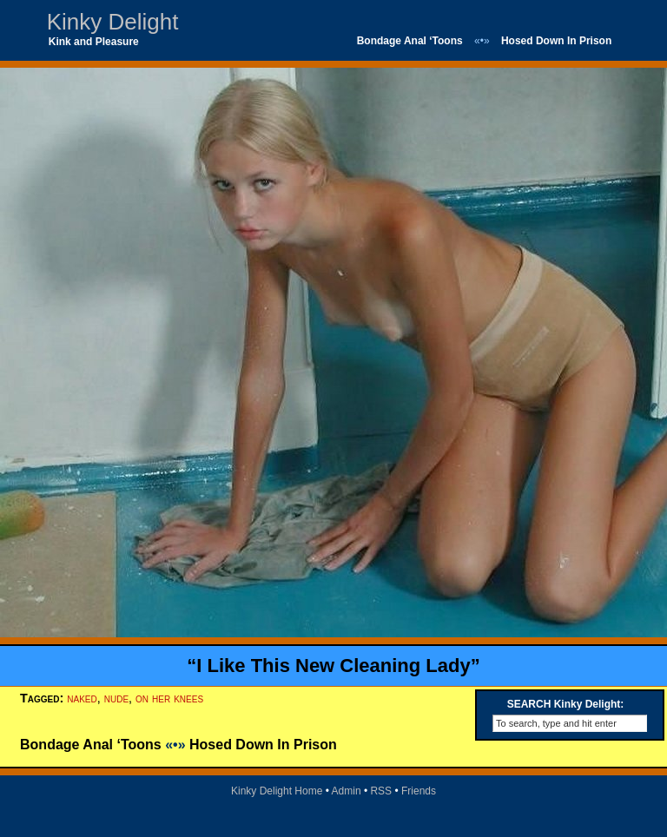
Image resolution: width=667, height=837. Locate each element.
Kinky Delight (113, 22)
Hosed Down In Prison (556, 41)
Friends (418, 791)
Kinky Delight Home (276, 791)
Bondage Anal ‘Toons (410, 41)
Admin (346, 791)
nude (116, 698)
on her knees (169, 698)
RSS (381, 791)
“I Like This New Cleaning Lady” (333, 665)
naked (81, 698)
